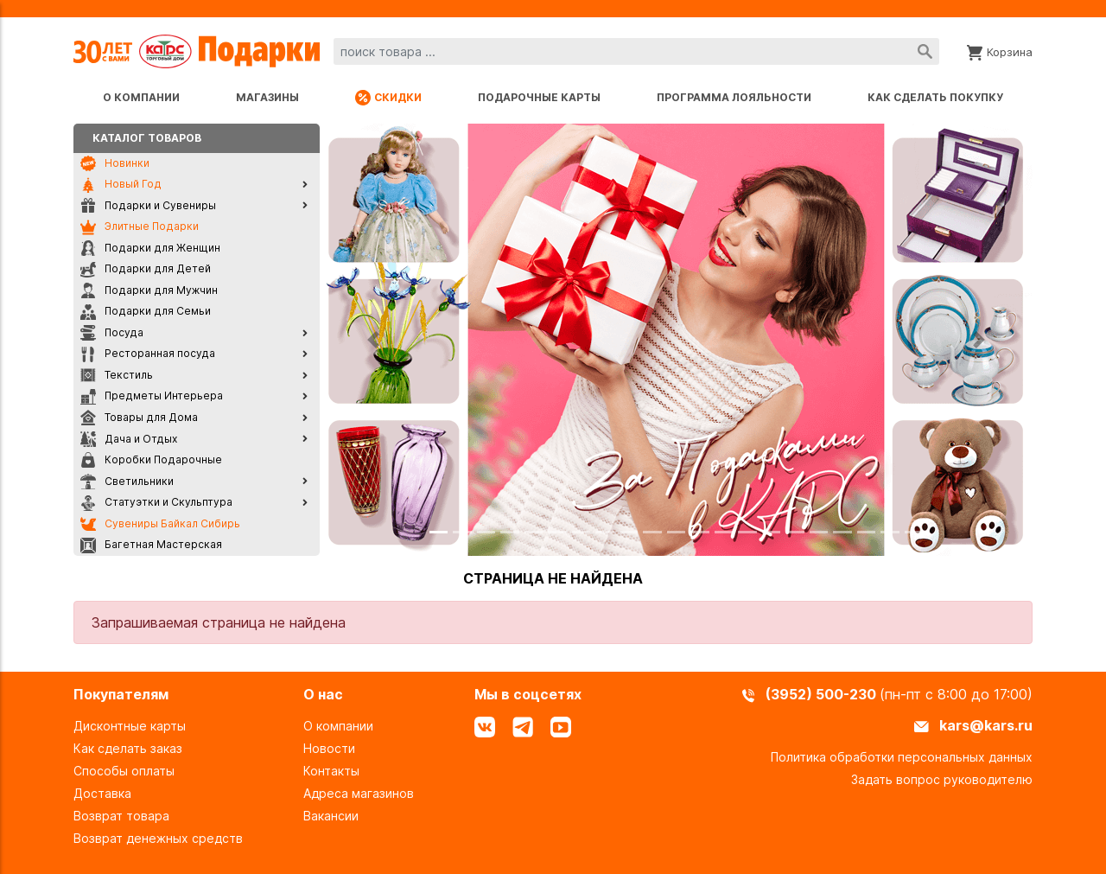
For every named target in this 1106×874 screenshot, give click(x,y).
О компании (141, 97)
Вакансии (331, 815)
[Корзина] (1000, 51)
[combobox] (636, 51)
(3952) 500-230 (823, 694)
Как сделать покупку (935, 97)
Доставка (102, 793)
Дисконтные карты (129, 725)
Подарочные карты (539, 97)
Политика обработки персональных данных (902, 757)
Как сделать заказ (127, 748)
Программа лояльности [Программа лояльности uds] (734, 97)
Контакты (331, 770)
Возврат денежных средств (158, 838)
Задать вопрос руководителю (942, 779)
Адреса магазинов (358, 793)
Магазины (267, 97)
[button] (373, 340)
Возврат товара (121, 815)
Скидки (388, 97)
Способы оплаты (124, 770)
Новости (329, 748)
